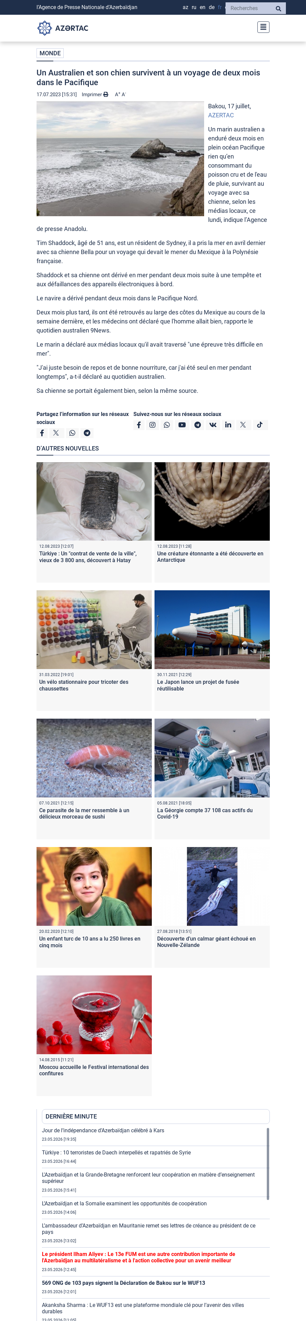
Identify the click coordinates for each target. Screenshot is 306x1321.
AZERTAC (221, 115)
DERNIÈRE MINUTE (71, 1116)
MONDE (50, 53)
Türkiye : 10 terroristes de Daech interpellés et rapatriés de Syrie (116, 1152)
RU (194, 7)
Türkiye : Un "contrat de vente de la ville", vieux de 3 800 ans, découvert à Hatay (88, 556)
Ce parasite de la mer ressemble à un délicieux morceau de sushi (84, 813)
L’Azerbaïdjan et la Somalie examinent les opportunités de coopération (124, 1203)
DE (212, 7)
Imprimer (95, 95)
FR (220, 7)
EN (202, 7)
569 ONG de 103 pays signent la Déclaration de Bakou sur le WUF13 (123, 1283)
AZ (185, 7)
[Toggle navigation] (261, 26)
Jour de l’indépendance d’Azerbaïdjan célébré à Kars (103, 1130)
